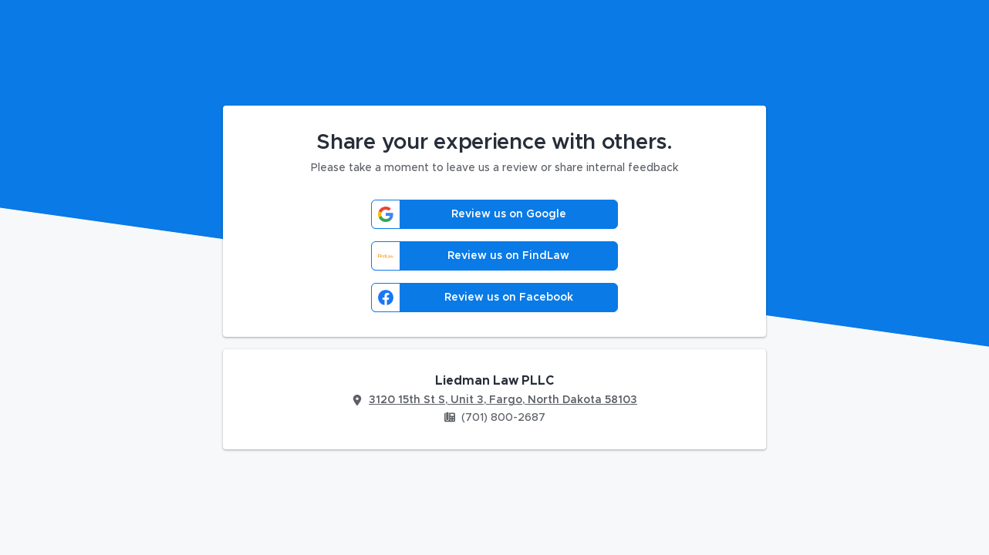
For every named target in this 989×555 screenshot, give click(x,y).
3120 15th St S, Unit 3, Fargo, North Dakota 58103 (503, 400)
